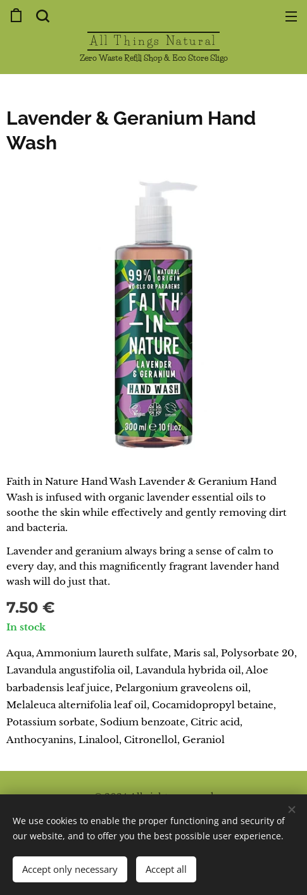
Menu (291, 16)
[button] (41, 16)
